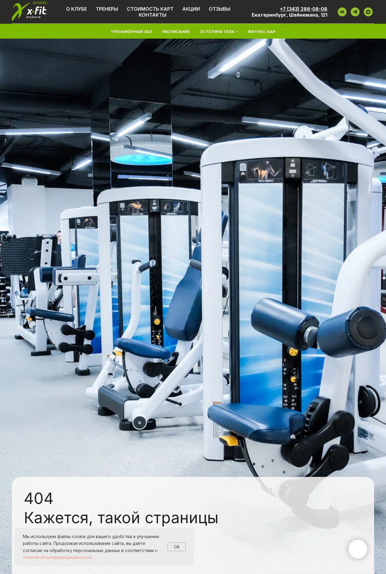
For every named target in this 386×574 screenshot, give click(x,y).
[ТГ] (355, 11)
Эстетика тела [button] (217, 31)
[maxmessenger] (368, 11)
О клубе (76, 9)
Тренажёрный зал (131, 31)
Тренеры (107, 9)
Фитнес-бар (261, 31)
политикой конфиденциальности (57, 557)
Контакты (152, 15)
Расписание (176, 31)
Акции (191, 9)
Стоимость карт (150, 9)
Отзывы (219, 9)
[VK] (342, 11)
